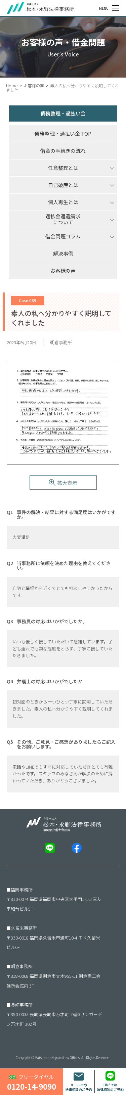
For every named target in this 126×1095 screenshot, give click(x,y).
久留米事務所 (24, 928)
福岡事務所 (22, 889)
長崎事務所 (22, 1005)
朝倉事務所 (22, 966)
